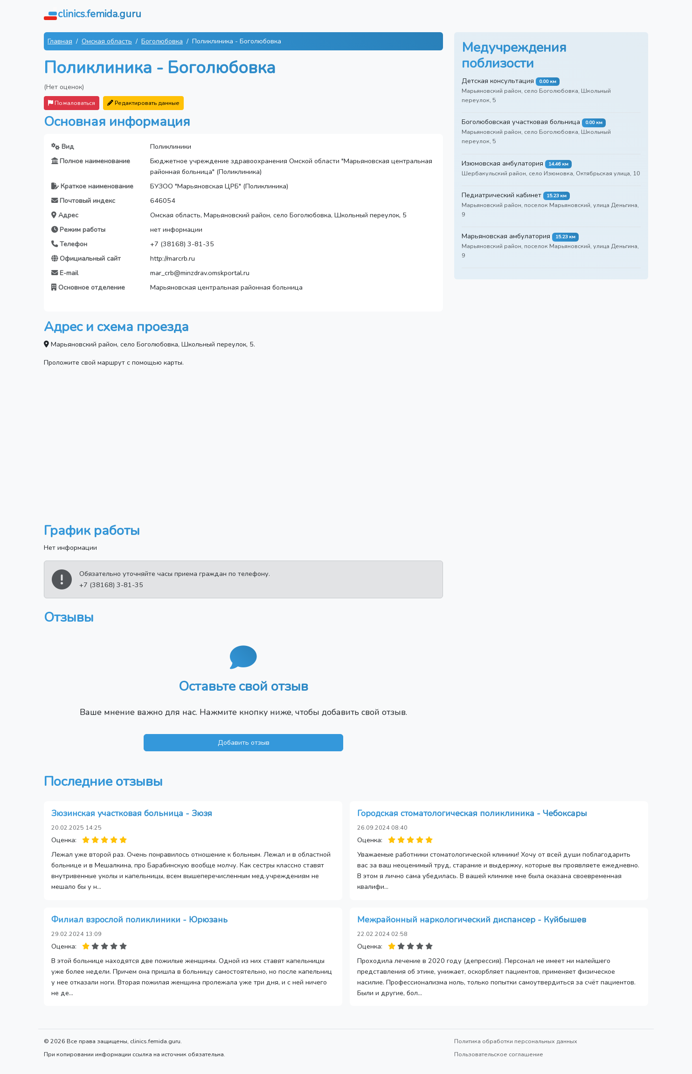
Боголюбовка (162, 41)
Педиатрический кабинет (501, 195)
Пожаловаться (71, 103)
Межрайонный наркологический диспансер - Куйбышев (471, 919)
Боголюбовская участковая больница (521, 121)
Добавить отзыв (244, 742)
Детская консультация (498, 80)
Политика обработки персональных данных (515, 1041)
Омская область (107, 41)
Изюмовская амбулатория (502, 163)
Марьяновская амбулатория (506, 236)
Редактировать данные (143, 103)
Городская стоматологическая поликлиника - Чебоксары (472, 813)
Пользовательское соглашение (498, 1054)
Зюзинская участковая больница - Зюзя (131, 813)
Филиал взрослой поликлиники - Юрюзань (139, 919)
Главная (60, 41)
